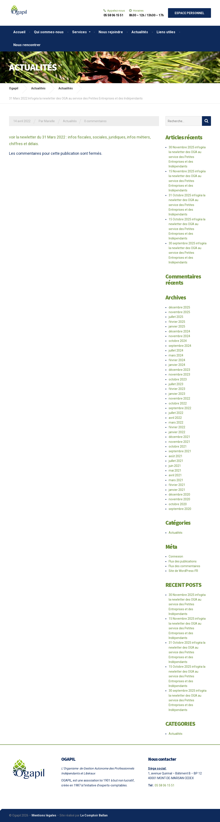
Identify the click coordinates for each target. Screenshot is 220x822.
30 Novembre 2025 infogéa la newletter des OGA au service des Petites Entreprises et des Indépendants (187, 157)
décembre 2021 (179, 437)
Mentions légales (44, 815)
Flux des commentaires (184, 566)
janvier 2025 (177, 326)
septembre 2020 (180, 509)
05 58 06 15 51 (164, 785)
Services (79, 32)
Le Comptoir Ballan (94, 815)
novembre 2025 (179, 312)
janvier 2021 (177, 489)
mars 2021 (176, 480)
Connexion (176, 556)
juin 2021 (175, 465)
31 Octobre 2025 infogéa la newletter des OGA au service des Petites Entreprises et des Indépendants (187, 205)
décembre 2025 (179, 307)
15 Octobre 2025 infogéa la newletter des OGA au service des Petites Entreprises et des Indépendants (187, 229)
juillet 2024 (176, 350)
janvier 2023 (177, 393)
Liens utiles (166, 32)
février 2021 (177, 485)
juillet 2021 (176, 461)
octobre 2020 (178, 504)
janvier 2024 (177, 365)
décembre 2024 (179, 331)
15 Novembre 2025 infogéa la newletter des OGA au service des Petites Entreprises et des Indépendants (187, 181)
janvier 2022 (177, 432)
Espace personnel (189, 13)
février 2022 (177, 427)
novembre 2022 (179, 398)
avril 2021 (175, 475)
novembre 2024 (179, 336)
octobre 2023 (178, 379)
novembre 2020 (179, 499)
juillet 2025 (176, 317)
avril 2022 (175, 417)
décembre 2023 (179, 369)
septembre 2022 (180, 408)
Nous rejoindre (111, 32)
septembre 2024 (180, 345)
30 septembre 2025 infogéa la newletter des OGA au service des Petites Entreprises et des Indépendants (187, 253)
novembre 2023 (179, 374)
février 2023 (177, 389)
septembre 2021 (180, 451)
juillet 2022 (176, 413)
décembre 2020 (179, 494)
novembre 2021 (179, 441)
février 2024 (177, 360)
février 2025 (177, 321)
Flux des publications (183, 561)
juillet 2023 (176, 384)
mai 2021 (175, 470)
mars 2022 (176, 422)
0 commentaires (95, 121)
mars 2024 (176, 355)
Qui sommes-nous (49, 32)
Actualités (139, 32)
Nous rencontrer (27, 45)
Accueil (19, 32)
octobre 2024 (178, 341)
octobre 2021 (178, 446)
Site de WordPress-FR (183, 571)
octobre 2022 (178, 403)
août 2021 (175, 456)
